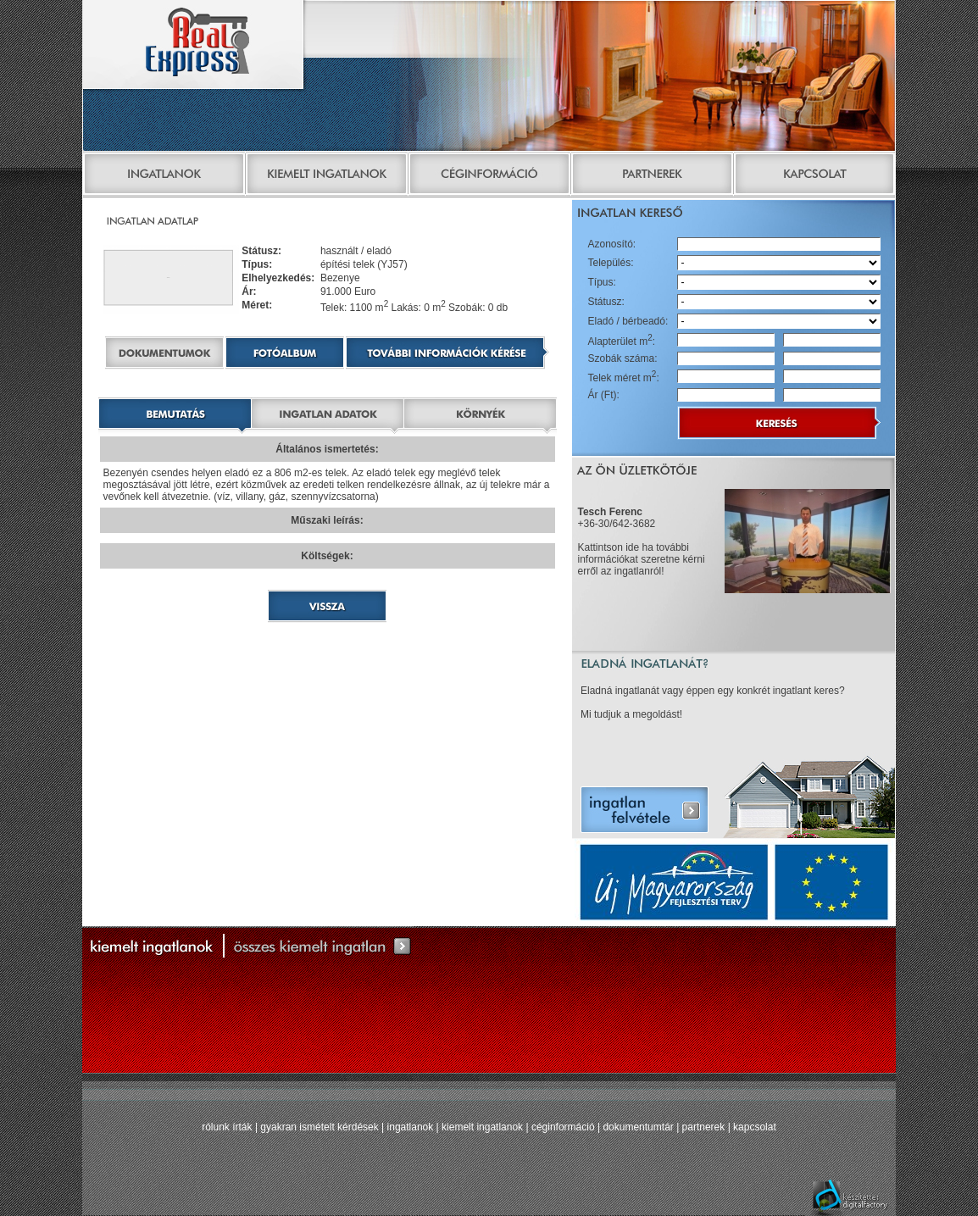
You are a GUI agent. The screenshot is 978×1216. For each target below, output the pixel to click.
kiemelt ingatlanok (482, 1127)
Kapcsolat (814, 175)
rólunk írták (227, 1127)
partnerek (703, 1127)
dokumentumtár (638, 1127)
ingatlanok (410, 1127)
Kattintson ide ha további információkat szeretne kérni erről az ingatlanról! (641, 559)
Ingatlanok (163, 175)
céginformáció (563, 1127)
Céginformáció (489, 175)
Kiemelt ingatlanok (326, 175)
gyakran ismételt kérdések (319, 1127)
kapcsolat (754, 1127)
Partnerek (651, 175)
